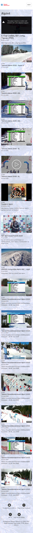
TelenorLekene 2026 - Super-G (12, 65)
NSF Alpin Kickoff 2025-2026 (12, 236)
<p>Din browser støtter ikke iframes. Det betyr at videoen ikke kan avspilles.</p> (16, 25)
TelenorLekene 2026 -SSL (10, 93)
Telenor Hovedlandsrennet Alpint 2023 (15, 299)
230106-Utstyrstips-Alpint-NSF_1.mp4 (15, 269)
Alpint (3, 63)
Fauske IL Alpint (7, 204)
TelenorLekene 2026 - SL (10, 149)
